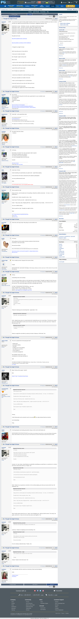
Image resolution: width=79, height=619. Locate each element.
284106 (56, 18)
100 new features (74, 145)
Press (12, 604)
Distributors (13, 606)
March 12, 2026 (62, 58)
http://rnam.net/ (14, 252)
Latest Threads (36, 11)
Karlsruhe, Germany (5, 160)
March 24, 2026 (62, 47)
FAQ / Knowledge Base (60, 603)
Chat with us (51, 595)
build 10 (63, 52)
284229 (56, 385)
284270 (56, 426)
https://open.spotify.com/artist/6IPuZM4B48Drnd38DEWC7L (22, 106)
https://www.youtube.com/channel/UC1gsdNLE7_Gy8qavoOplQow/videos (25, 251)
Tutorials (57, 608)
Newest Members (62, 234)
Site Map (67, 613)
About (12, 601)
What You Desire (20, 164)
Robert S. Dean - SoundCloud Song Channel (20, 376)
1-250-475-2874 (49, 1)
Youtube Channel (15, 575)
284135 (56, 219)
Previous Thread (14, 14)
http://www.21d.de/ (15, 163)
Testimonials (28, 608)
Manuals (57, 604)
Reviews (28, 609)
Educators (13, 608)
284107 (56, 91)
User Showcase (26, 9)
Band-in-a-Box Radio (30, 604)
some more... (16, 216)
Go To (18, 16)
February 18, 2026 (62, 81)
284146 (56, 235)
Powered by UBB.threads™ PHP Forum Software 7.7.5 (39, 618)
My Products (43, 609)
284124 (56, 166)
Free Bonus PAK (62, 210)
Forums (10, 9)
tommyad (42, 91)
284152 (56, 257)
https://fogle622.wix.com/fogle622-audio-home (23, 290)
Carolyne (43, 292)
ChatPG (60, 14)
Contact (13, 603)
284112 (56, 111)
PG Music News (62, 27)
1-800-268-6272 (43, 1)
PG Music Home (5, 9)
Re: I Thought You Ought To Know (11, 91)
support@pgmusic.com (28, 614)
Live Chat (42, 2)
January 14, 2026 (62, 115)
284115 (56, 128)
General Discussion (17, 9)
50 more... (15, 215)
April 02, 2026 (61, 29)
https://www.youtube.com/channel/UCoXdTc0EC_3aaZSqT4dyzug (23, 107)
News (41, 601)
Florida (3, 34)
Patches (56, 601)
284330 (56, 444)
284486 (56, 547)
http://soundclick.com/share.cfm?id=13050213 (21, 42)
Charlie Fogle (42, 547)
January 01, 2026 (62, 171)
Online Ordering (51, 2)
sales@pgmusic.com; (20, 614)
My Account (42, 607)
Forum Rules (43, 11)
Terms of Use (58, 613)
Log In (75, 9)
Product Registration (59, 609)
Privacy (63, 613)
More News (61, 218)
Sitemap (13, 609)
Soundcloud (14, 576)
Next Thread (45, 14)
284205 (56, 337)
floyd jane (42, 385)
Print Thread (11, 16)
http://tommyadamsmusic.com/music (19, 38)
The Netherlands (4, 251)
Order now (61, 111)
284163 (56, 271)
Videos (56, 606)
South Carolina (4, 269)
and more (60, 104)
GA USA (3, 347)
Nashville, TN (4, 582)
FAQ (48, 11)
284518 (56, 566)
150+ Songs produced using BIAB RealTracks (20, 214)
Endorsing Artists (29, 606)
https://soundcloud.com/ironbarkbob (18, 104)
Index (29, 14)
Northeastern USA (5, 383)
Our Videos (14, 364)
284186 (56, 292)
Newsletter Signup (44, 603)
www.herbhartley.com (16, 118)
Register (69, 9)
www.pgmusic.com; (13, 614)
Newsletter (59, 590)
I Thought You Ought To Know (10, 18)
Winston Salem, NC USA (6, 285)
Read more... (61, 55)
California (3, 144)
